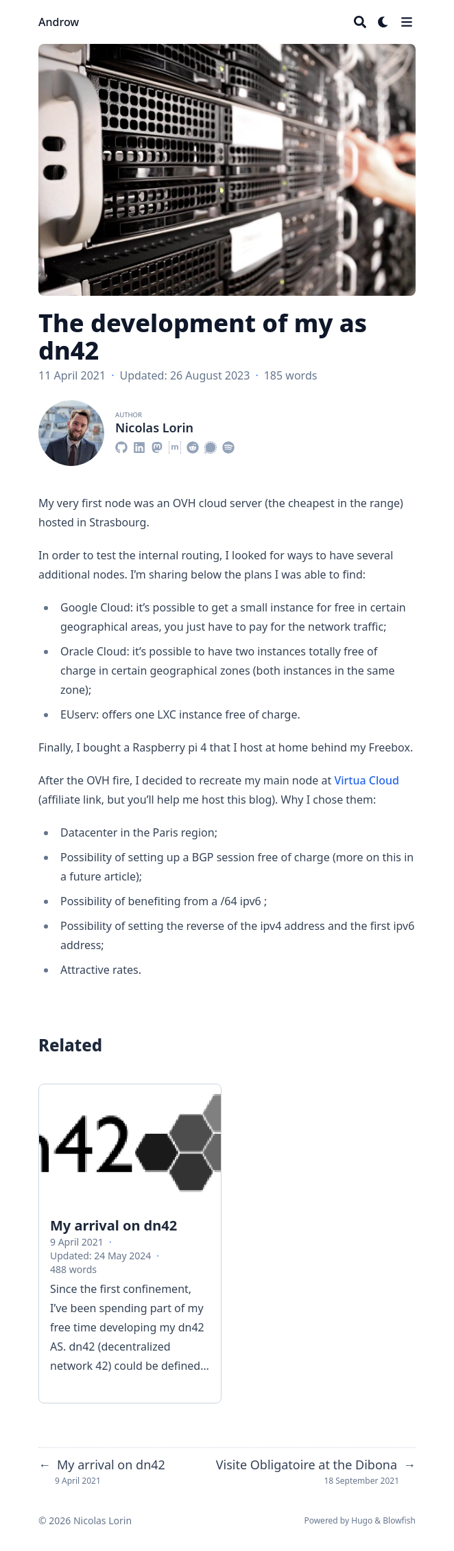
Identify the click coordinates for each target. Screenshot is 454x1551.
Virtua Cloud (366, 780)
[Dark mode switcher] (383, 22)
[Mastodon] (157, 445)
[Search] (360, 22)
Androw (58, 22)
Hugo (361, 1520)
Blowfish (399, 1520)
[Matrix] (175, 445)
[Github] (121, 445)
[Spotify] (228, 445)
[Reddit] (193, 445)
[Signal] (210, 445)
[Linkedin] (139, 445)
